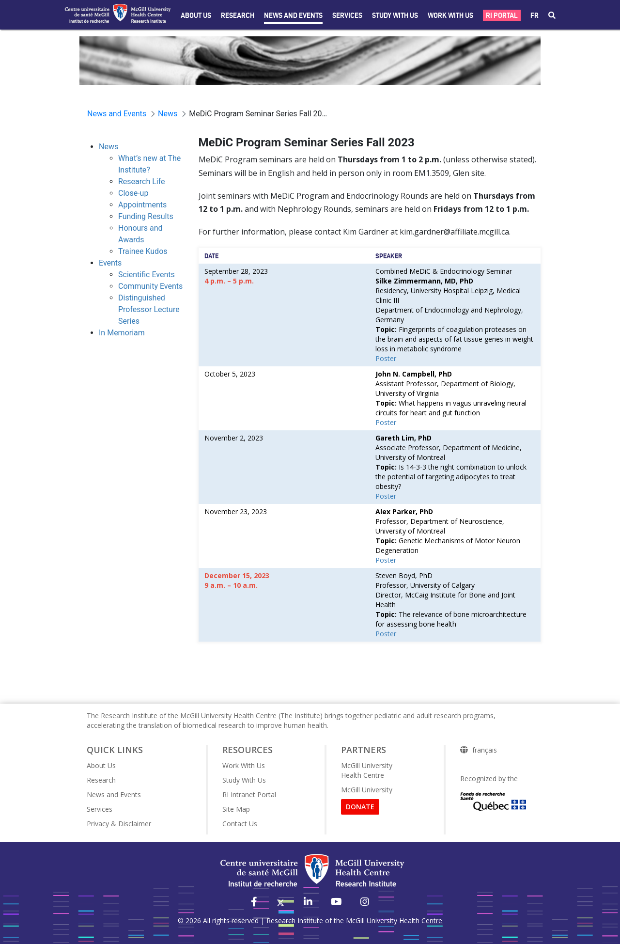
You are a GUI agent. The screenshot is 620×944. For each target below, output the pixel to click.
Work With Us (450, 15)
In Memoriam (122, 332)
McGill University (366, 789)
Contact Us (239, 823)
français (484, 750)
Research (237, 15)
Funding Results (145, 216)
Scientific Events (146, 274)
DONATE (360, 806)
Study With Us (244, 780)
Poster (385, 358)
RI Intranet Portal (249, 794)
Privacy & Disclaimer (119, 823)
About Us (196, 15)
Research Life (141, 181)
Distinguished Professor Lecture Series (149, 309)
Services (347, 15)
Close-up (133, 193)
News (108, 146)
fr (534, 15)
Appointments (142, 204)
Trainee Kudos (143, 251)
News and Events (293, 15)
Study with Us (395, 15)
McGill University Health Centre (366, 770)
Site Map (236, 809)
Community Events (150, 286)
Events (110, 262)
